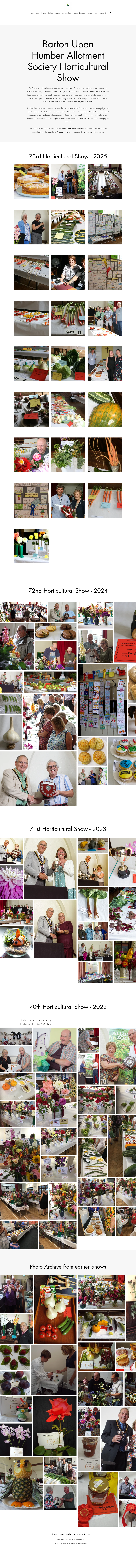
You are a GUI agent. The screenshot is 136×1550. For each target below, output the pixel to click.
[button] (43, 13)
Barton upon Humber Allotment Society (71, 1534)
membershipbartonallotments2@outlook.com (71, 1539)
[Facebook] (110, 12)
